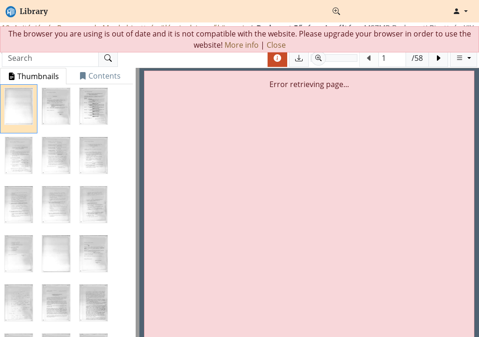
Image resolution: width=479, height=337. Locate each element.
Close (276, 45)
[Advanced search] (336, 11)
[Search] (108, 58)
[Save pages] (299, 58)
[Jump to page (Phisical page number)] (392, 58)
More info (242, 45)
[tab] (33, 76)
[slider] (334, 58)
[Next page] (438, 58)
